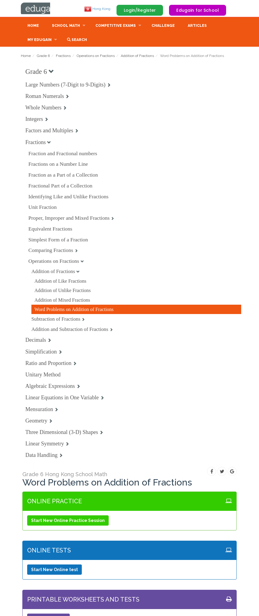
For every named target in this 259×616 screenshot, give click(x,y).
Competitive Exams (115, 26)
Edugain (43, 8)
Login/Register (140, 10)
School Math (66, 26)
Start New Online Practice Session (68, 521)
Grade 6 (43, 56)
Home (33, 26)
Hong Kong (97, 9)
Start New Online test (54, 570)
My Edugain (39, 40)
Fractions (63, 56)
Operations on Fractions (96, 56)
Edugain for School (197, 10)
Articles (197, 26)
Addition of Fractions (137, 56)
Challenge (163, 26)
